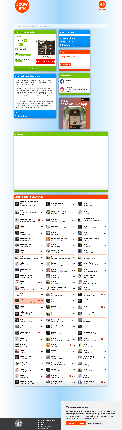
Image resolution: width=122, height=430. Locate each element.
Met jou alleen (87, 320)
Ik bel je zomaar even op (90, 270)
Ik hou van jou (55, 276)
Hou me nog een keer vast (59, 270)
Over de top (23, 345)
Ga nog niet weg (57, 251)
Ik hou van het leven (26, 276)
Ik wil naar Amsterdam (57, 282)
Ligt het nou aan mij (57, 320)
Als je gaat (86, 212)
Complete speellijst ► (68, 38)
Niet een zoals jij (56, 333)
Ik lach (22, 282)
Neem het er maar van (89, 327)
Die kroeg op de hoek (59, 239)
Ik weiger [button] (81, 423)
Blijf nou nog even (25, 233)
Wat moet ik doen (25, 376)
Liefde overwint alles (89, 307)
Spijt (53, 351)
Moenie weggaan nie (57, 327)
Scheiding (23, 351)
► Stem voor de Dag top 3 (46, 426)
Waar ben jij (86, 364)
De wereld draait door (26, 239)
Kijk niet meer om (56, 294)
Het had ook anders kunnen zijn (60, 258)
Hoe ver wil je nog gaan (58, 264)
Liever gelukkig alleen (26, 320)
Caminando (54, 233)
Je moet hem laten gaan (27, 288)
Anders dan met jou (25, 227)
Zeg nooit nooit (57, 382)
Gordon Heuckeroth (30, 26)
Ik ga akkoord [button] (71, 423)
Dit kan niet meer (91, 239)
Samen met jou (87, 345)
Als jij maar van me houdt (58, 220)
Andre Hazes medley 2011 (58, 227)
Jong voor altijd (87, 288)
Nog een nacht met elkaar (90, 333)
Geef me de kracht (88, 251)
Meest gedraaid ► (66, 41)
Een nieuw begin (25, 245)
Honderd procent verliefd (90, 264)
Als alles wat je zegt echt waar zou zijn (28, 212)
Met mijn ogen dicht (26, 327)
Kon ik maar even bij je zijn (27, 301)
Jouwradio (19, 26)
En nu (22, 251)
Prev (2, 11)
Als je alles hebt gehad (58, 212)
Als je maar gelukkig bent (27, 220)
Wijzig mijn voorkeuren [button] (94, 423)
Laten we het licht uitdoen (59, 307)
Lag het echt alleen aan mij (28, 307)
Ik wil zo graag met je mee (90, 282)
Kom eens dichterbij (89, 294)
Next (119, 11)
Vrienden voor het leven (58, 364)
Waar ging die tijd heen (26, 370)
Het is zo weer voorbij (89, 258)
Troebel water (88, 357)
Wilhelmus (86, 376)
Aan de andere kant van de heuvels (29, 204)
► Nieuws (41, 422)
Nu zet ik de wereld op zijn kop (60, 339)
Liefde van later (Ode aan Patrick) (27, 313)
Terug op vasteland (57, 357)
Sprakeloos (86, 351)
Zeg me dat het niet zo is (27, 382)
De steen (85, 233)
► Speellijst (42, 424)
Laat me (53, 301)
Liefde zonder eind (58, 314)
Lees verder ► (20, 112)
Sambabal (54, 345)
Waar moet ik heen (56, 370)
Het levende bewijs (25, 264)
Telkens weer (26, 357)
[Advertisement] (100, 58)
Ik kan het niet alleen (89, 276)
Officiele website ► (22, 116)
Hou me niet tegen (25, 270)
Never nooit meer (25, 333)
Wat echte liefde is (88, 370)
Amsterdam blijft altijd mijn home (91, 220)
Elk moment (86, 245)
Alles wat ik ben (87, 204)
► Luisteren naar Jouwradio (46, 420)
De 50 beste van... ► (67, 45)
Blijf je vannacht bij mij (89, 227)
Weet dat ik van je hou (57, 376)
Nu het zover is (24, 339)
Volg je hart (25, 364)
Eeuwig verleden (56, 245)
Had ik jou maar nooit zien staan (29, 258)
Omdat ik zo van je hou (89, 339)
